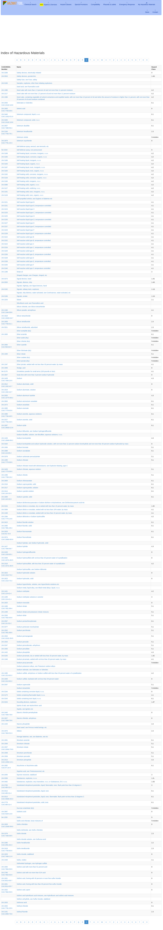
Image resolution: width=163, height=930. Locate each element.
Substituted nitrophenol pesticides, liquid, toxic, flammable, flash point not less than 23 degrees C (50, 797)
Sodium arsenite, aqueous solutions (29, 414)
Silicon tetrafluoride (23, 321)
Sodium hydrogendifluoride (26, 552)
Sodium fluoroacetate (24, 531)
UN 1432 (4, 652)
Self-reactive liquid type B (25, 202)
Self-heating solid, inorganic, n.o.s (28, 181)
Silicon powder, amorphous (26, 310)
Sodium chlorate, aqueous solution (29, 469)
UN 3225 (4, 216)
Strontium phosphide (24, 760)
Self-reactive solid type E (25, 258)
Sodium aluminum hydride (26, 395)
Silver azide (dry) (22, 338)
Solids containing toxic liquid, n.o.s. (29, 698)
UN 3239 (4, 233)
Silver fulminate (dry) (24, 350)
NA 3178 (4, 371)
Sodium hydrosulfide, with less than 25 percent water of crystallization (41, 563)
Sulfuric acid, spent (23, 890)
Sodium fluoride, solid (24, 526)
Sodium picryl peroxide (25, 663)
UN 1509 (4, 756)
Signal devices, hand (24, 279)
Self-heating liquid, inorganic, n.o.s (29, 160)
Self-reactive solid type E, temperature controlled (34, 261)
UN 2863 (4, 401)
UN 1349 (4, 659)
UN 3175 (4, 695)
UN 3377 (4, 627)
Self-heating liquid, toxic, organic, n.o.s (30, 171)
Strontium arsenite (23, 740)
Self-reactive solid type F (25, 265)
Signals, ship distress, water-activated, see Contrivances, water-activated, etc (43, 293)
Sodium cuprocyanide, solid (26, 484)
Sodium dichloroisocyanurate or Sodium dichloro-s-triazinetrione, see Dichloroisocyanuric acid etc (51, 502)
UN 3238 (4, 261)
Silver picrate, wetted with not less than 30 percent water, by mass (40, 364)
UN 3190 (4, 181)
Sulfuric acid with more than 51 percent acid (32, 867)
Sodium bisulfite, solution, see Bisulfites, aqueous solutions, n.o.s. (39, 435)
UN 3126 (4, 178)
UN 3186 (4, 160)
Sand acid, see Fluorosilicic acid (28, 87)
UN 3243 (4, 698)
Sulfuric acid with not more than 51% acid (31, 872)
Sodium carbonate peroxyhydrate (28, 456)
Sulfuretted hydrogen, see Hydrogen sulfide (32, 863)
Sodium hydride (22, 546)
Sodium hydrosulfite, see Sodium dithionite (31, 569)
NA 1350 (4, 817)
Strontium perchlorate (24, 753)
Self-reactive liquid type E (25, 223)
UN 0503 (4, 76)
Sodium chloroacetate (24, 481)
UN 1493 (4, 354)
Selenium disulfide (23, 126)
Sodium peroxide (22, 642)
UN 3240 (4, 268)
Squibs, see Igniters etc (25, 709)
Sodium (19, 378)
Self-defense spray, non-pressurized (29, 150)
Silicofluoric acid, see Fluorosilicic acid (30, 303)
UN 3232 (4, 240)
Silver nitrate (21, 354)
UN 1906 (4, 368)
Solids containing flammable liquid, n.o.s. (31, 695)
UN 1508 (4, 753)
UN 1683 (4, 334)
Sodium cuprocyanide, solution (27, 488)
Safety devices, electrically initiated (29, 73)
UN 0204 (4, 702)
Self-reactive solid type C (25, 244)
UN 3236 (4, 254)
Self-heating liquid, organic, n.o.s (28, 164)
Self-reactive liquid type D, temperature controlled (34, 219)
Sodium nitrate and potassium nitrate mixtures (33, 612)
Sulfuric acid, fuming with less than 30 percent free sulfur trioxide (39, 884)
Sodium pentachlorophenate (26, 621)
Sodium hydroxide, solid (25, 578)
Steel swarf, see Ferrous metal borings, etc (32, 727)
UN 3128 (4, 195)
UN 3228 (4, 258)
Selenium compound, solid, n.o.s (28, 120)
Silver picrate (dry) (23, 361)
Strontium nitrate (22, 747)
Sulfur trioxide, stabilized (25, 854)
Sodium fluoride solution (25, 522)
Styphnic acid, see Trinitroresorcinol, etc (30, 771)
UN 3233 (4, 212)
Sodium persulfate (23, 649)
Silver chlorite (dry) (23, 341)
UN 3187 (4, 167)
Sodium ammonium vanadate (27, 401)
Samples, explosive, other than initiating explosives (34, 83)
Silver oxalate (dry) (23, 357)
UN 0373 (4, 279)
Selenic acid (21, 108)
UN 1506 (4, 743)
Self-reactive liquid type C (26, 209)
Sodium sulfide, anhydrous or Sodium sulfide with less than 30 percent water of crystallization (49, 673)
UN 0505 (4, 282)
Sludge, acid (21, 368)
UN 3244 (4, 691)
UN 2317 (4, 488)
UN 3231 (4, 206)
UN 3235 (4, 219)
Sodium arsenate (23, 408)
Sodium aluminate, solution (26, 390)
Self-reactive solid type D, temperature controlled (34, 254)
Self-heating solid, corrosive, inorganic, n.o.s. (32, 174)
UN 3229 (4, 230)
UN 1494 (4, 447)
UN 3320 (4, 444)
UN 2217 (4, 93)
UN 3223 (4, 209)
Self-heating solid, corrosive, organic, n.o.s (31, 178)
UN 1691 (4, 740)
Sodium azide (21, 425)
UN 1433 (4, 724)
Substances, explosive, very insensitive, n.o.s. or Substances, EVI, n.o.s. (42, 782)
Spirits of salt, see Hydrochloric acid (29, 705)
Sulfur (19, 817)
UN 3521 (4, 327)
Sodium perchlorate (23, 630)
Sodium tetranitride (23, 688)
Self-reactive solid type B (25, 237)
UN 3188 (4, 153)
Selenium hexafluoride (24, 131)
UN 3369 (4, 509)
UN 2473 (4, 405)
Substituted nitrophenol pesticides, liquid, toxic (33, 791)
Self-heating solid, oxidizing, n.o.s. (28, 188)
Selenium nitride (22, 137)
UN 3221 (4, 202)
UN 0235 (4, 656)
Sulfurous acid (22, 902)
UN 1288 (4, 272)
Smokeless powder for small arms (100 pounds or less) (36, 371)
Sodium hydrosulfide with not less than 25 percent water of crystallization (42, 558)
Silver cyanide (21, 345)
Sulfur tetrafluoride (23, 848)
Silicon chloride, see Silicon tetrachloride (31, 307)
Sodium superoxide (23, 685)
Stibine (19, 731)
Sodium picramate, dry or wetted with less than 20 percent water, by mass (42, 656)
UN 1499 (4, 612)
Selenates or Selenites (24, 103)
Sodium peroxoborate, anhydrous (28, 645)
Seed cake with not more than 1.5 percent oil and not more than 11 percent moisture (46, 93)
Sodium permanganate (25, 636)
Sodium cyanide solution (25, 491)
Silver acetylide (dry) (24, 331)
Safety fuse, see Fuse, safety (27, 80)
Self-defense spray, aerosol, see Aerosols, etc (33, 146)
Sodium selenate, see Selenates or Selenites (32, 670)
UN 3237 (4, 226)
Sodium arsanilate (23, 405)
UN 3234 (4, 247)
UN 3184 (4, 171)
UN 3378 (4, 456)
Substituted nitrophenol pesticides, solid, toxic (32, 802)
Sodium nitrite (21, 615)
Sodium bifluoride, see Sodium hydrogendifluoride (34, 431)
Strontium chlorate (23, 743)
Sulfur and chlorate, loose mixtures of (30, 821)
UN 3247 (4, 645)
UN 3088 (4, 185)
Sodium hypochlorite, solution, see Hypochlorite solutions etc (38, 584)
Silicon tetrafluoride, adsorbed (27, 327)
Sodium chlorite (22, 475)
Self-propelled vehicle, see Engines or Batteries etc (34, 199)
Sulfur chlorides (22, 824)
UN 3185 (4, 157)
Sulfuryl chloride (22, 906)
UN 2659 (4, 481)
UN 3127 (4, 188)
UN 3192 (4, 174)
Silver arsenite (22, 334)
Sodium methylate (23, 591)
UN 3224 (4, 244)
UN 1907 (4, 375)
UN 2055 (4, 775)
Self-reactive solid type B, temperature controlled (34, 240)
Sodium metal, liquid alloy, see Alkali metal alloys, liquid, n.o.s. (38, 588)
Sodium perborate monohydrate (28, 627)
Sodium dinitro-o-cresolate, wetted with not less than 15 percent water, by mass (44, 513)
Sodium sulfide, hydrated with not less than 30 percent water (38, 679)
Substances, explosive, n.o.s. (27, 778)
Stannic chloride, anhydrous (26, 718)
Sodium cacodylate (23, 451)
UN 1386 (4, 90)
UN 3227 (4, 223)
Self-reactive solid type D (25, 251)
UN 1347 (4, 364)
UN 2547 (4, 685)
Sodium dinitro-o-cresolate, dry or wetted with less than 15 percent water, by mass (45, 506)
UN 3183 (4, 164)
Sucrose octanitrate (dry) (25, 808)
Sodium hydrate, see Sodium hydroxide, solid (32, 543)
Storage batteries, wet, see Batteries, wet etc (32, 737)
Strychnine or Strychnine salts (27, 765)
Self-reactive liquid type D (26, 216)
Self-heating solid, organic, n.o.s (28, 185)
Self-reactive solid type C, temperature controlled (34, 247)
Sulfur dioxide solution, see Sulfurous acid (31, 839)
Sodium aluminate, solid (25, 384)
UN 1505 (4, 649)
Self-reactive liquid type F (25, 230)
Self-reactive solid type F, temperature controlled (33, 268)
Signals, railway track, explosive (28, 289)
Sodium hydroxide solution (26, 573)
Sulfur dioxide (21, 833)
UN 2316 (4, 484)
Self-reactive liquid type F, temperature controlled (34, 233)
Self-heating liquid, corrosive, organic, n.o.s (32, 157)
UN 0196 (4, 296)
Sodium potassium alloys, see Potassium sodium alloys (36, 666)
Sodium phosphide (23, 652)
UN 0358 (4, 778)
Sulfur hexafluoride (23, 843)
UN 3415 (4, 522)
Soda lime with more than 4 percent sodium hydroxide (35, 375)
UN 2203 (4, 300)
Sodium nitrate (22, 606)
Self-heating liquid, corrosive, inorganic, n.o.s (32, 153)
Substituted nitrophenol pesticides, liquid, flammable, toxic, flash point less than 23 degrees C (49, 785)
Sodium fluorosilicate (24, 537)
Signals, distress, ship (24, 282)
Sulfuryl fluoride (22, 912)
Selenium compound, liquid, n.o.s (28, 114)
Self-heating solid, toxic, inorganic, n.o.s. (31, 192)
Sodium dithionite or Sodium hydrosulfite (31, 516)
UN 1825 (4, 603)
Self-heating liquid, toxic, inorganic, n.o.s (31, 167)
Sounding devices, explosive (27, 702)
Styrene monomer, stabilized (27, 775)
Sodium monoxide (23, 603)
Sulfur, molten (21, 860)
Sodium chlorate (22, 460)
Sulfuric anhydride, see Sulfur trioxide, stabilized (33, 899)
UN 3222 (4, 237)
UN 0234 (4, 506)
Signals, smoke (22, 296)
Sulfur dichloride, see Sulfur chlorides (30, 830)
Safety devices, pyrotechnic (26, 76)
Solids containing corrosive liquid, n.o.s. (30, 691)
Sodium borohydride (24, 438)
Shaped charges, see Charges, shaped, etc (32, 275)
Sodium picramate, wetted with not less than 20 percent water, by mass (41, 659)
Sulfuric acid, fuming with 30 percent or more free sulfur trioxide (39, 878)
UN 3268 (4, 73)
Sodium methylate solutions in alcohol (30, 597)
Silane (19, 300)
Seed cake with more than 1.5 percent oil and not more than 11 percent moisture (45, 90)
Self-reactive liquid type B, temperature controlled (34, 206)
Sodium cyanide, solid (24, 497)
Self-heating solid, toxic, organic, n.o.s (30, 195)
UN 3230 (4, 265)
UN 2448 (4, 860)
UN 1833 (4, 902)
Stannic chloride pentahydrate (27, 712)
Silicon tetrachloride (23, 316)
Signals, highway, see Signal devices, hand (32, 286)
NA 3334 (4, 150)
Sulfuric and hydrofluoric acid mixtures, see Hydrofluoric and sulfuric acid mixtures (45, 895)
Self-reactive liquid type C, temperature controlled (34, 212)
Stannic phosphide (23, 724)
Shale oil (20, 272)
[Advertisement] (81, 33)
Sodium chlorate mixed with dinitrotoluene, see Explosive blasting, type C (42, 466)
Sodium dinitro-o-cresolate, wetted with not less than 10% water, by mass (42, 509)
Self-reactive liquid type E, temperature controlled (34, 226)
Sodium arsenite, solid (24, 420)
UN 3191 (4, 192)
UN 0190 (4, 83)
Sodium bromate (22, 447)
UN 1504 (4, 642)
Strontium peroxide (23, 756)
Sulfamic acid (21, 811)
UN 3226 (4, 251)
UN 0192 (4, 289)
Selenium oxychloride (24, 141)
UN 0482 (4, 782)
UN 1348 (4, 513)
